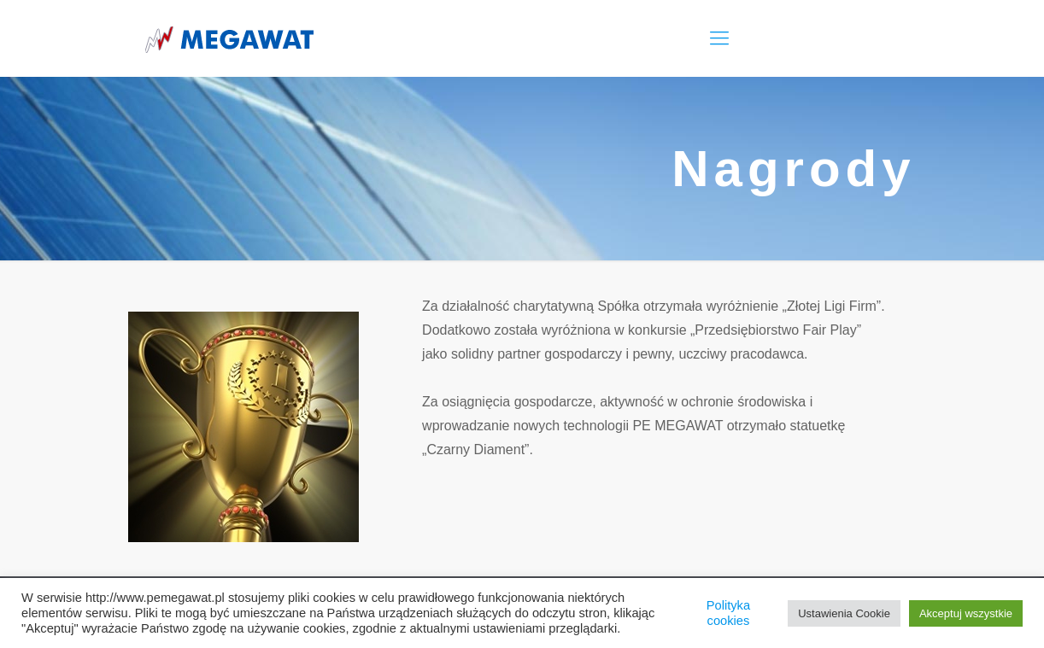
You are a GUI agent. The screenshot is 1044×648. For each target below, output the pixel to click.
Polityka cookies (728, 613)
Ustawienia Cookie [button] (844, 613)
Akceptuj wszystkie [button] (965, 613)
